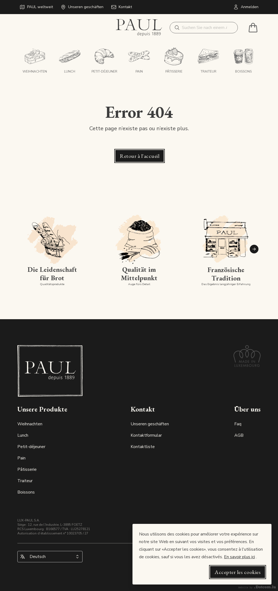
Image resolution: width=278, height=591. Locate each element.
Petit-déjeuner (31, 447)
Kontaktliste (143, 447)
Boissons (26, 492)
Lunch (22, 435)
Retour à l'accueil (139, 155)
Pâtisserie (27, 469)
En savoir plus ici (239, 557)
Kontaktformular (146, 435)
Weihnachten (29, 424)
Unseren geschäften (150, 424)
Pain (21, 458)
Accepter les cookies (237, 572)
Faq (237, 424)
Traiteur (25, 481)
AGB (239, 435)
